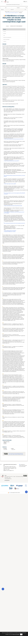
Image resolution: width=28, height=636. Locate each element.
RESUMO (4, 29)
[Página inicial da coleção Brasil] (2, 477)
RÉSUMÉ (4, 31)
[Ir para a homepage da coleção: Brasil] (9, 1)
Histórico (4, 41)
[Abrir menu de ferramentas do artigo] (3, 585)
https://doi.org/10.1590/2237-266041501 (12, 12)
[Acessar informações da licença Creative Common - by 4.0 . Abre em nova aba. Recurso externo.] (6, 453)
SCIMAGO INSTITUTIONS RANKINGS (16, 26)
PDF (25, 9)
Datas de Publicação (6, 39)
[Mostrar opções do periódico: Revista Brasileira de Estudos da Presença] (21, 4)
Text (4, 35)
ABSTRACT (4, 33)
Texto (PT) (12, 9)
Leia (9, 492)
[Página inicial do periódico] (5, 8)
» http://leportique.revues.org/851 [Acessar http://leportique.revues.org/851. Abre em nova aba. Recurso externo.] (10, 183)
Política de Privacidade (15, 634)
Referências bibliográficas (7, 37)
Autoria (7, 26)
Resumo (2, 9)
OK (21, 634)
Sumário (18, 7)
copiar (20, 12)
